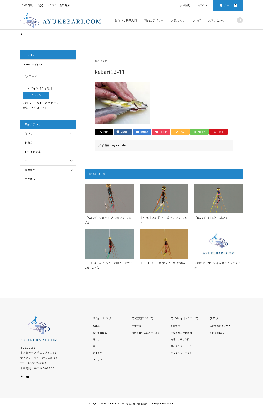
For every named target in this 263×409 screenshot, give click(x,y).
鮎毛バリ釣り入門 (126, 20)
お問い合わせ (216, 20)
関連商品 (30, 169)
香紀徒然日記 (217, 332)
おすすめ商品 (33, 151)
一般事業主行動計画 (181, 332)
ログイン (201, 5)
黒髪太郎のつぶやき (220, 326)
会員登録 (185, 5)
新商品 (29, 142)
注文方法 (136, 326)
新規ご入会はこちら (35, 107)
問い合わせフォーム (181, 346)
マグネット (31, 179)
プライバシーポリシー (182, 353)
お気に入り (178, 20)
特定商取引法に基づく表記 (146, 332)
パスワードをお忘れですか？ (41, 102)
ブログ (197, 20)
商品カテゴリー (154, 20)
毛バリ (29, 133)
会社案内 (175, 326)
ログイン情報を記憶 (38, 88)
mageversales (118, 145)
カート (230, 5)
